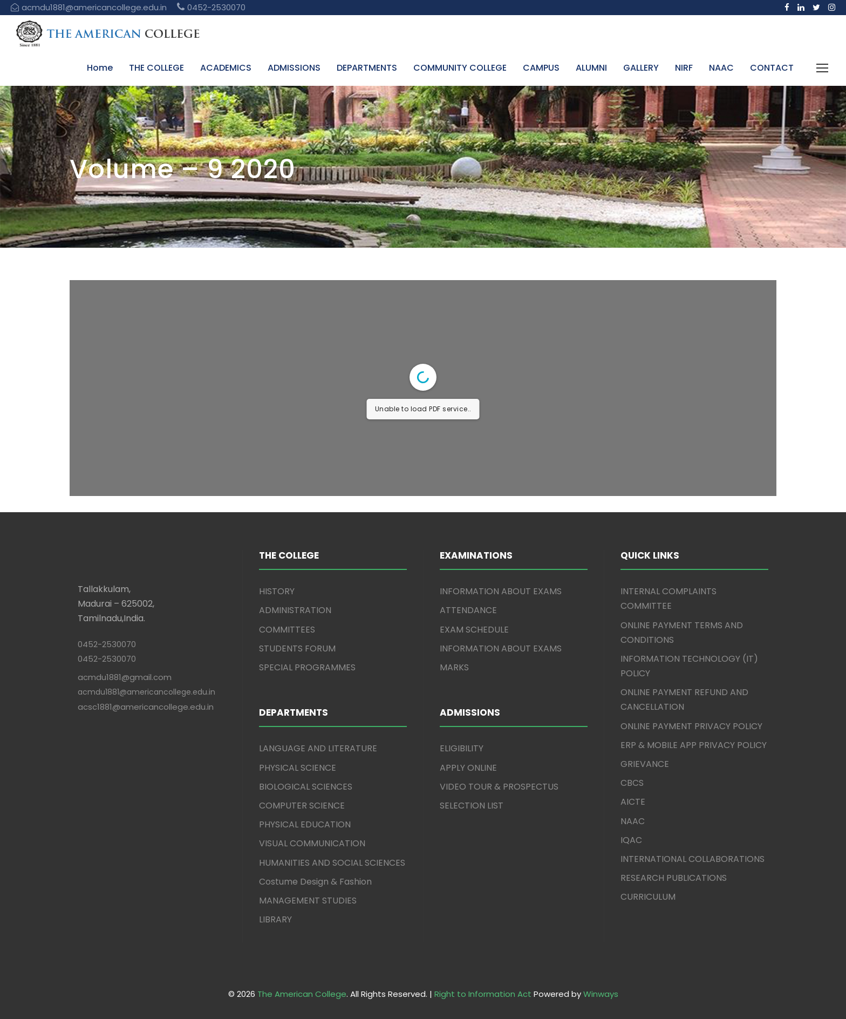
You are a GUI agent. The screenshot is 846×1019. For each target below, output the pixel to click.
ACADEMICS (225, 68)
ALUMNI (591, 68)
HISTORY (277, 591)
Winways (600, 994)
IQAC (631, 840)
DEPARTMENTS (367, 68)
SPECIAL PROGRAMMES (307, 667)
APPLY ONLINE (468, 768)
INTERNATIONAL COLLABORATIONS (692, 859)
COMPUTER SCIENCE (302, 805)
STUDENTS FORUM (297, 648)
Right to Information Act (482, 994)
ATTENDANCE (468, 610)
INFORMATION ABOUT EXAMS (501, 591)
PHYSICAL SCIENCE (297, 768)
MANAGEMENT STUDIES (308, 900)
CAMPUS (541, 68)
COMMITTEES (287, 629)
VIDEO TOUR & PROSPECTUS (499, 786)
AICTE (632, 802)
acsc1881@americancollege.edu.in (146, 706)
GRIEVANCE (644, 764)
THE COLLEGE (156, 68)
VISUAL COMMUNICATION (312, 843)
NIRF (684, 68)
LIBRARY (275, 919)
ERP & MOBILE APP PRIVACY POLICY (693, 745)
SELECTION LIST (471, 805)
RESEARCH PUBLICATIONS (673, 878)
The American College (301, 994)
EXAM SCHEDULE (474, 629)
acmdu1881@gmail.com (125, 677)
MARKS (454, 667)
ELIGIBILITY (461, 748)
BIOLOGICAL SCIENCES (305, 786)
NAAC (721, 68)
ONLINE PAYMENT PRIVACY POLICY (691, 726)
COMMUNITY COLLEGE (460, 68)
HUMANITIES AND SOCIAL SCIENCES (332, 863)
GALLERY (641, 68)
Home (100, 68)
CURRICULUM (648, 897)
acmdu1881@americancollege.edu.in (146, 692)
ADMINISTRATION (295, 610)
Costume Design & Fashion (315, 881)
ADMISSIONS (294, 68)
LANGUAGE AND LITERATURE (318, 748)
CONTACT (772, 68)
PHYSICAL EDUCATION (305, 824)
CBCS (632, 783)
